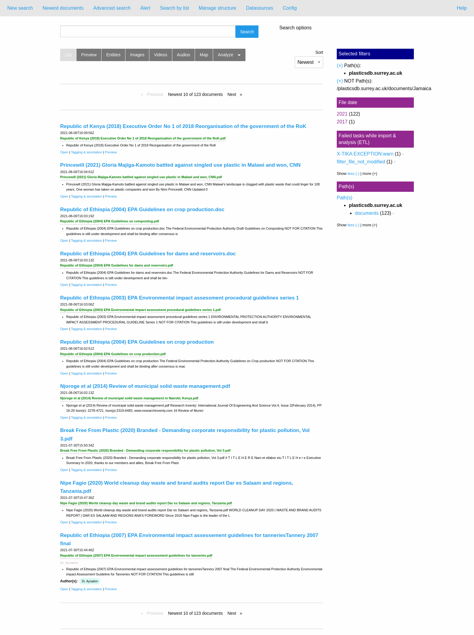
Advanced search (112, 8)
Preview (89, 54)
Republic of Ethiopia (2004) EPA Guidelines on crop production (137, 342)
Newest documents (62, 8)
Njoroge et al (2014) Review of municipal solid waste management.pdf (145, 386)
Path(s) (344, 197)
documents (366, 213)
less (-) (353, 173)
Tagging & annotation (86, 152)
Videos (160, 54)
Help (462, 8)
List (68, 54)
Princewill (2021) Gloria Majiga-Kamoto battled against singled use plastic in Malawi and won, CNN (180, 165)
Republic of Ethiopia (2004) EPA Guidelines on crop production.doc (142, 209)
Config (290, 8)
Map (204, 54)
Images (137, 54)
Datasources (259, 8)
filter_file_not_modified (361, 161)
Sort (319, 52)
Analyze (225, 54)
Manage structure (217, 8)
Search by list (174, 8)
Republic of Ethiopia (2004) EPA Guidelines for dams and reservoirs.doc (148, 254)
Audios (183, 54)
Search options (295, 27)
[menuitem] (19, 8)
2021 (342, 113)
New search (20, 8)
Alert (145, 8)
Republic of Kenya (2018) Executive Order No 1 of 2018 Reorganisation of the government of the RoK (183, 126)
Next (232, 94)
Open (64, 152)
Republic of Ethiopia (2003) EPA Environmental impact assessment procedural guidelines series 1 (179, 298)
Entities (113, 54)
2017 (342, 121)
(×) (340, 65)
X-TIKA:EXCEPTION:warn (365, 153)
